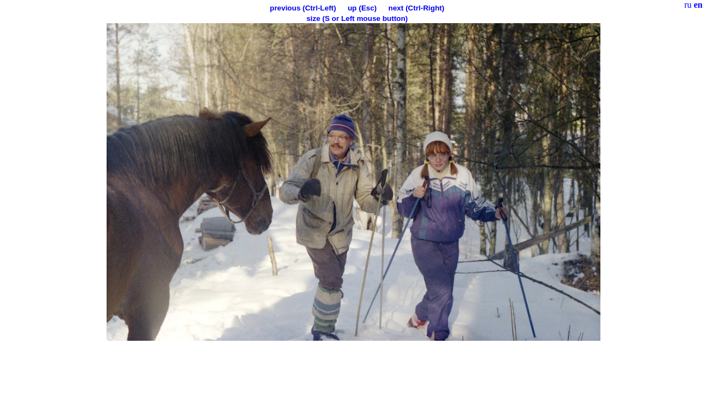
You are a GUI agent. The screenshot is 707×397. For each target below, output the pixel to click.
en (698, 4)
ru (688, 4)
